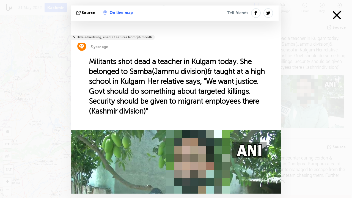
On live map (118, 12)
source (86, 13)
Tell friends (237, 12)
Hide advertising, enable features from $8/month (114, 37)
